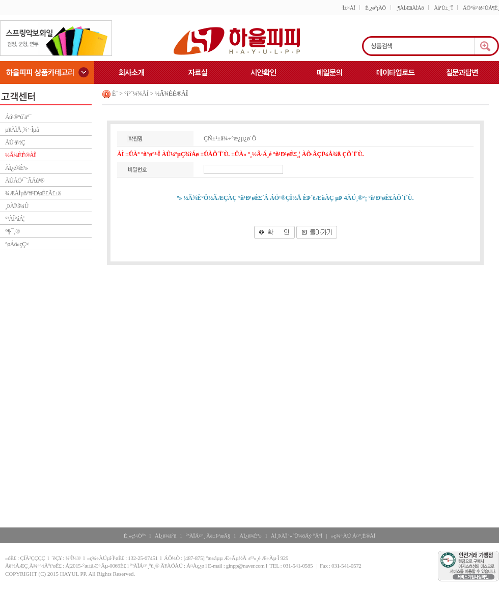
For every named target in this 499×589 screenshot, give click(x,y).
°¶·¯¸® (12, 231)
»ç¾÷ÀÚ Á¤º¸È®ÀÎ (353, 536)
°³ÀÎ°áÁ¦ (14, 218)
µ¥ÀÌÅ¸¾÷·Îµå (22, 129)
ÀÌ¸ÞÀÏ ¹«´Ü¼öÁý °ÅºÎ (296, 536)
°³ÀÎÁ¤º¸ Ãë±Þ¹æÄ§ (207, 536)
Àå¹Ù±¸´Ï (443, 8)
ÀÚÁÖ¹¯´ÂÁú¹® (24, 180)
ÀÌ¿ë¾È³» (16, 167)
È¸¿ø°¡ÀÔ (375, 8)
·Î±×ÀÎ (348, 8)
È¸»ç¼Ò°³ (135, 536)
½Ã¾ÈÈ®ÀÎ (20, 155)
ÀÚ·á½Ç (15, 142)
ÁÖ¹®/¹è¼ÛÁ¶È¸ (481, 8)
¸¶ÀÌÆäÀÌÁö (410, 8)
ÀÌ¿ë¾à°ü (166, 536)
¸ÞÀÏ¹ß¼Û (17, 206)
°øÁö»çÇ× (17, 244)
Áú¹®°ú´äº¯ (18, 117)
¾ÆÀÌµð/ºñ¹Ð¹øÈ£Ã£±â (33, 193)
